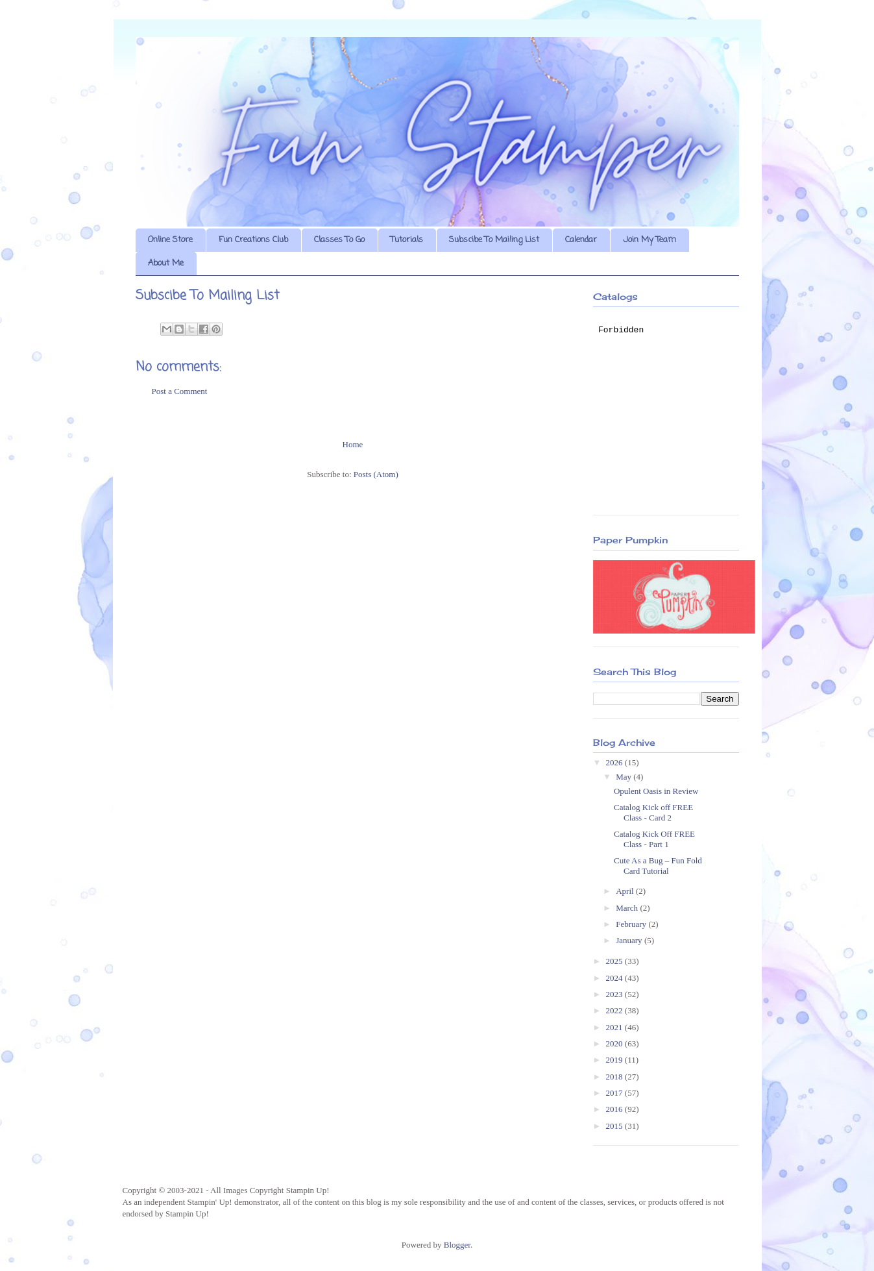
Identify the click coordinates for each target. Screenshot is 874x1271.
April (626, 891)
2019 (615, 1060)
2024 (615, 978)
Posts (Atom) (376, 474)
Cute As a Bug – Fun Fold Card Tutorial (658, 866)
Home (353, 444)
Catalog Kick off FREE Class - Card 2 (653, 812)
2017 (615, 1093)
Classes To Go (339, 240)
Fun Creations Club (253, 240)
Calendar (581, 240)
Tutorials (407, 240)
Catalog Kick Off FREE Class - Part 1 (654, 839)
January (630, 940)
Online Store (170, 240)
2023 (615, 994)
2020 (615, 1043)
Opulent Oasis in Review (656, 791)
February (632, 924)
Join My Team (649, 240)
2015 (615, 1126)
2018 (615, 1076)
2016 (615, 1109)
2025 (615, 961)
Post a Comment (180, 391)
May (624, 777)
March (628, 908)
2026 (615, 762)
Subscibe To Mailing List (494, 240)
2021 (615, 1027)
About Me (166, 263)
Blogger (457, 1245)
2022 (615, 1010)
